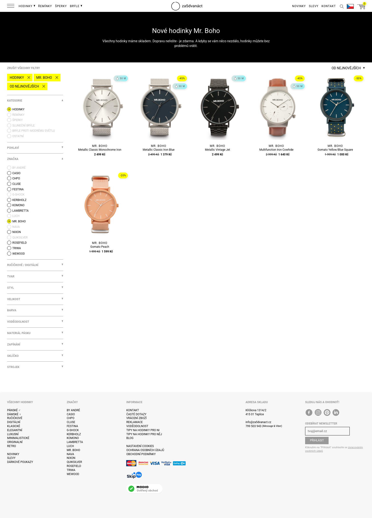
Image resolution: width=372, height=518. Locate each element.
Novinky (13, 454)
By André (73, 410)
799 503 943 (253, 426)
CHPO (70, 418)
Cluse (71, 422)
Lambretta (75, 442)
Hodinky (17, 77)
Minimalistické (18, 438)
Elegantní (14, 430)
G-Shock (73, 430)
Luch (70, 446)
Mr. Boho (44, 77)
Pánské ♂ (14, 410)
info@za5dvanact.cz (258, 422)
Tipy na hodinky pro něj (144, 434)
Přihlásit (317, 440)
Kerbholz (74, 434)
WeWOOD (73, 474)
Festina (72, 426)
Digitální (13, 422)
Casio (71, 414)
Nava (70, 454)
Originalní (15, 442)
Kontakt (132, 410)
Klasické (13, 426)
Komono (73, 438)
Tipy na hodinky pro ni (142, 430)
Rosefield (74, 466)
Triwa (71, 470)
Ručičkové (14, 418)
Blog (129, 438)
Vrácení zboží (136, 418)
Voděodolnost (137, 426)
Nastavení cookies (140, 446)
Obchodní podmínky (141, 454)
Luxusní (13, 434)
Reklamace (134, 422)
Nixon (71, 458)
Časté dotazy (136, 414)
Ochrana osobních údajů (145, 450)
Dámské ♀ (14, 414)
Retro (11, 446)
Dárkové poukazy (20, 462)
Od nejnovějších (24, 86)
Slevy (11, 458)
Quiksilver (74, 462)
